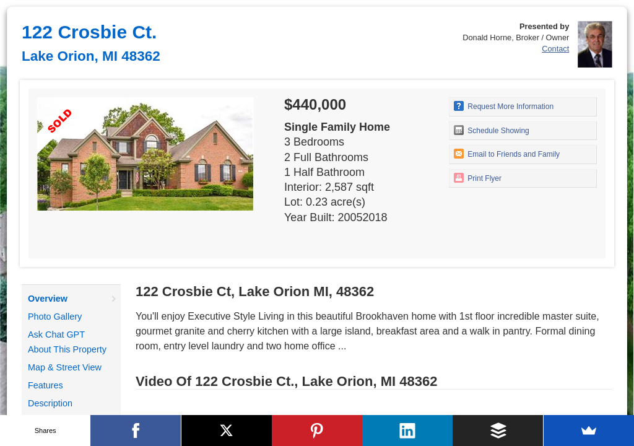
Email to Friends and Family (507, 154)
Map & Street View (65, 367)
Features (45, 385)
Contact (555, 48)
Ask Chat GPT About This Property (67, 342)
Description (50, 403)
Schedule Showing (491, 130)
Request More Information (504, 106)
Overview (47, 299)
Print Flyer (478, 178)
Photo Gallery (55, 316)
